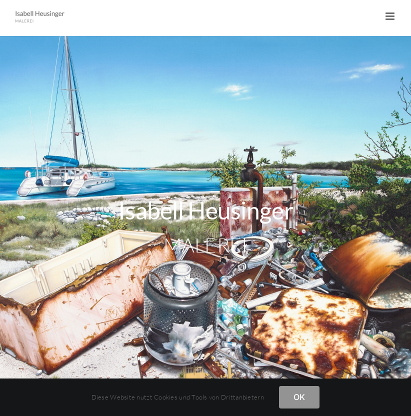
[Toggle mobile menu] (391, 16)
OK (299, 397)
